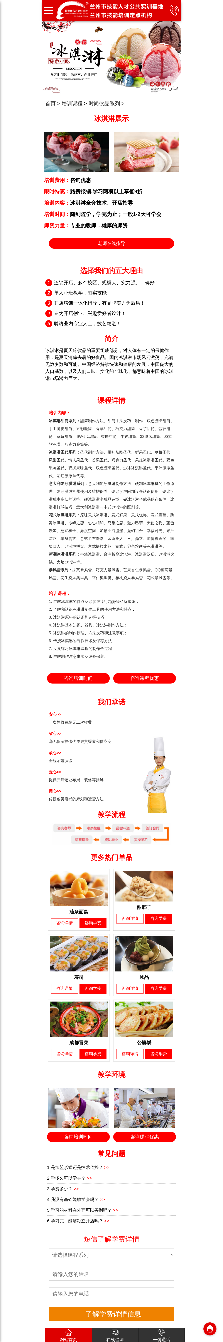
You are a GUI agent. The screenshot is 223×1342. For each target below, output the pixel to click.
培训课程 (72, 103)
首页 (50, 103)
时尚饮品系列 (104, 103)
